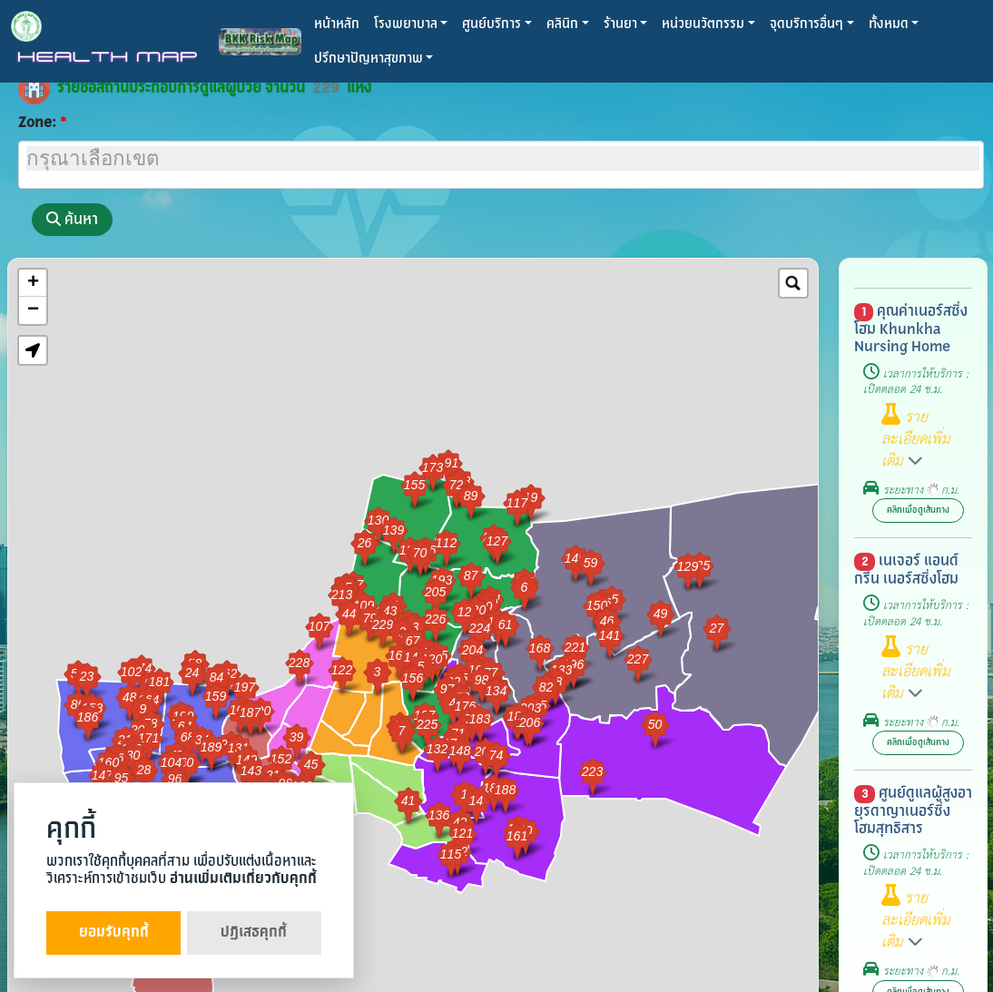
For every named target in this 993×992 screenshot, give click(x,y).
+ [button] (33, 283)
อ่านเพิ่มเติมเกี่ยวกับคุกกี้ (243, 879)
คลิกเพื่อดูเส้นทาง (918, 510)
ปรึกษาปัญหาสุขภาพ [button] (368, 58)
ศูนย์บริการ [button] (491, 24)
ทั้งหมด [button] (889, 24)
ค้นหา (72, 219)
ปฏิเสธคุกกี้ (254, 932)
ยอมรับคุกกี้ (114, 932)
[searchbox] (502, 158)
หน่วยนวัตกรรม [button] (703, 24)
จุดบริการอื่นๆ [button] (806, 24)
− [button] (33, 310)
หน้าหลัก (336, 24)
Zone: (37, 122)
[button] (32, 350)
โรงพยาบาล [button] (406, 24)
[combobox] (501, 165)
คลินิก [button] (562, 24)
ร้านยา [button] (620, 24)
